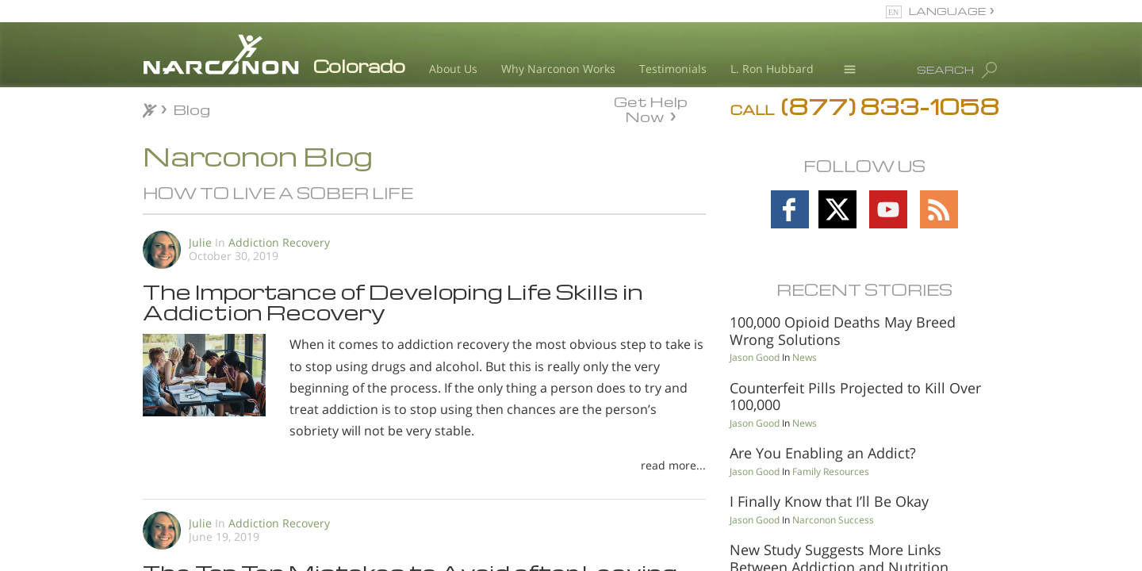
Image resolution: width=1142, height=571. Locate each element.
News (804, 357)
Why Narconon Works (558, 68)
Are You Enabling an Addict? (823, 452)
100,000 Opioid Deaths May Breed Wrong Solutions (843, 330)
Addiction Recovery (279, 242)
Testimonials (673, 68)
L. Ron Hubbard (772, 68)
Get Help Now (651, 108)
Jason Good (755, 357)
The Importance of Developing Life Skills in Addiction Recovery (393, 301)
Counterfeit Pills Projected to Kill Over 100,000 (855, 396)
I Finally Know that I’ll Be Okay (829, 501)
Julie (200, 242)
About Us (453, 68)
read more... (673, 465)
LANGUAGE (947, 10)
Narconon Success (833, 520)
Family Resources (830, 471)
